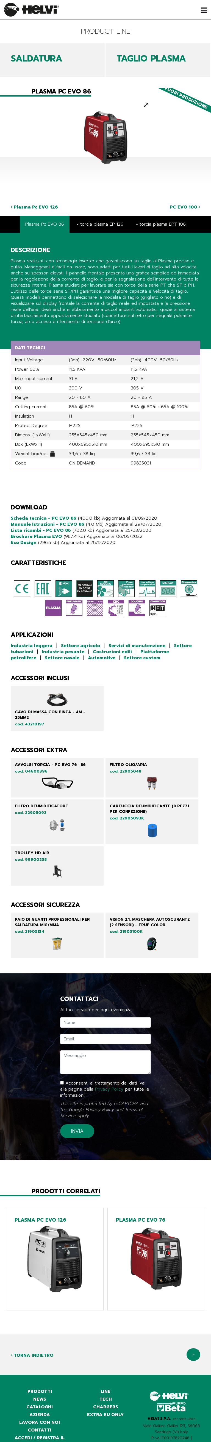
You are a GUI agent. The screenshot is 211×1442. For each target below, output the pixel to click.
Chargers (105, 1407)
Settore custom (142, 658)
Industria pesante (63, 651)
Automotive (101, 658)
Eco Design (24, 542)
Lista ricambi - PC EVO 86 (41, 530)
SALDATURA (36, 58)
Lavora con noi (39, 1422)
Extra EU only (105, 1414)
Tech (105, 1399)
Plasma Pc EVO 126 (34, 207)
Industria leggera (31, 645)
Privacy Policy (109, 1089)
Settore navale (62, 658)
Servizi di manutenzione (137, 645)
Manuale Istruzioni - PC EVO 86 (47, 524)
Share (17, 332)
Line (105, 1391)
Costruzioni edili (112, 651)
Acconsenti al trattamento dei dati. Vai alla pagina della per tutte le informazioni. (104, 1089)
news (39, 1399)
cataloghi (39, 1407)
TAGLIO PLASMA (151, 58)
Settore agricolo (80, 645)
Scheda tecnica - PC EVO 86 (43, 518)
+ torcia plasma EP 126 (100, 224)
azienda (39, 1414)
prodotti (39, 1391)
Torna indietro (32, 1355)
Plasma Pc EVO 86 (44, 224)
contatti (39, 1430)
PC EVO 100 (185, 207)
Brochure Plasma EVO (36, 536)
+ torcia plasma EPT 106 (161, 224)
